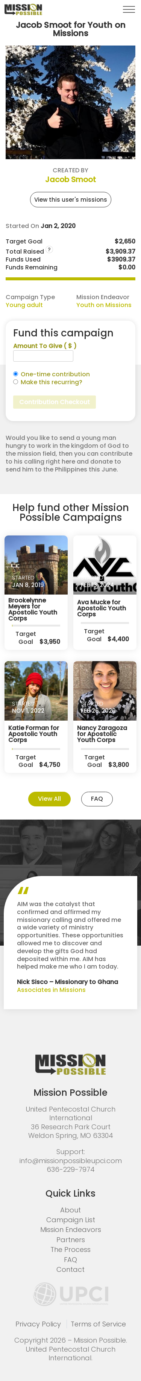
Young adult (24, 305)
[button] (129, 9)
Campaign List (70, 1219)
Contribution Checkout (54, 402)
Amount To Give (45, 346)
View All (49, 798)
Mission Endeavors (70, 1229)
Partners (70, 1239)
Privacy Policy (38, 1324)
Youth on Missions (104, 305)
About (70, 1210)
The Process (70, 1249)
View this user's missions (70, 200)
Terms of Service (98, 1324)
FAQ (97, 798)
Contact (70, 1269)
